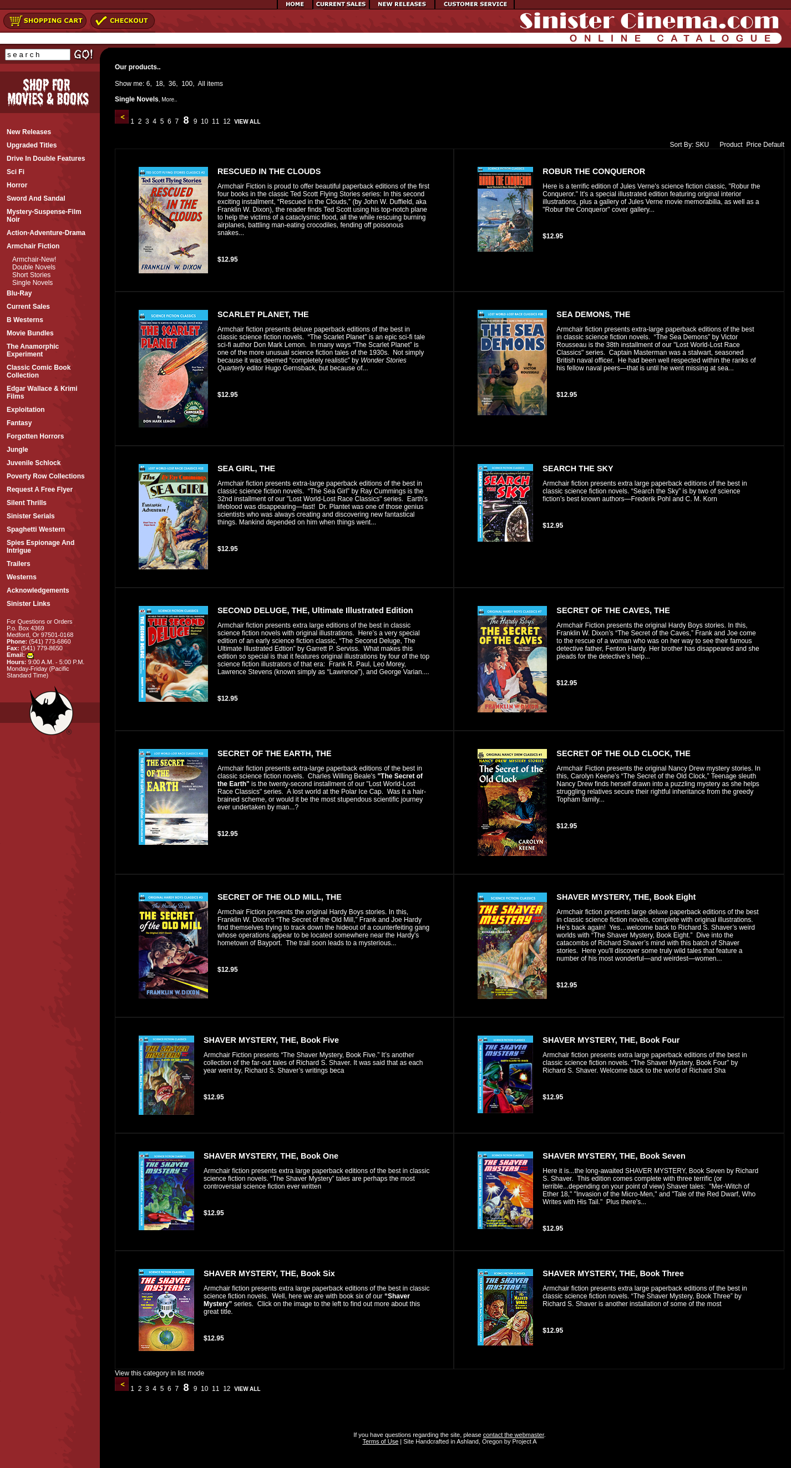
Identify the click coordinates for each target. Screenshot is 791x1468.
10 (204, 121)
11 (215, 121)
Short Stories (31, 275)
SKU (702, 145)
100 (186, 84)
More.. (169, 99)
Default (773, 145)
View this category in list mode (159, 1373)
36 (172, 84)
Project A (523, 1441)
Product (728, 145)
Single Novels (32, 283)
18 (159, 84)
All (201, 84)
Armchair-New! (34, 259)
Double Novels (33, 267)
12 (226, 121)
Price (753, 145)
